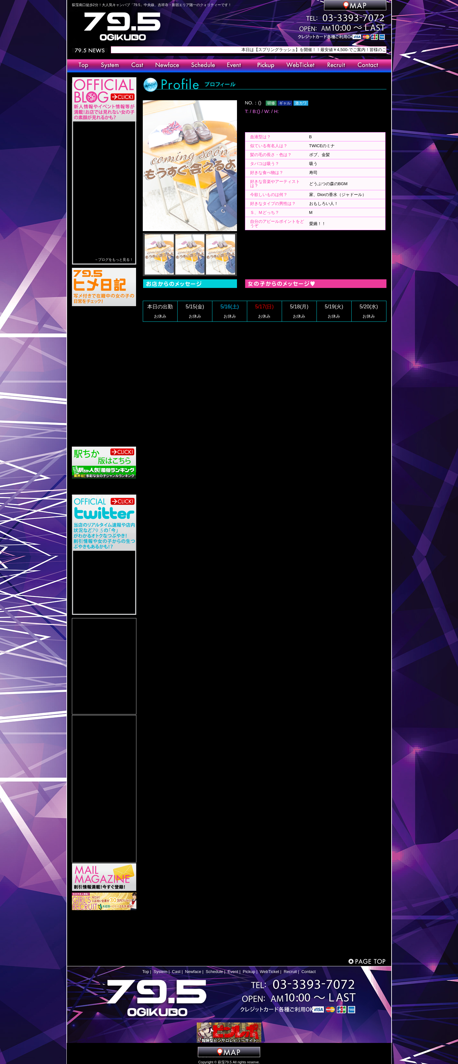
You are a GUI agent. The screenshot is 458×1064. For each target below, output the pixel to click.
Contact (309, 971)
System (160, 971)
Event (233, 971)
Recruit (290, 971)
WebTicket (269, 971)
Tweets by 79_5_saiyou (93, 496)
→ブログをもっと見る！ (114, 259)
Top (145, 971)
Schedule (214, 971)
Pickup (249, 971)
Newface (193, 971)
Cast (176, 971)
